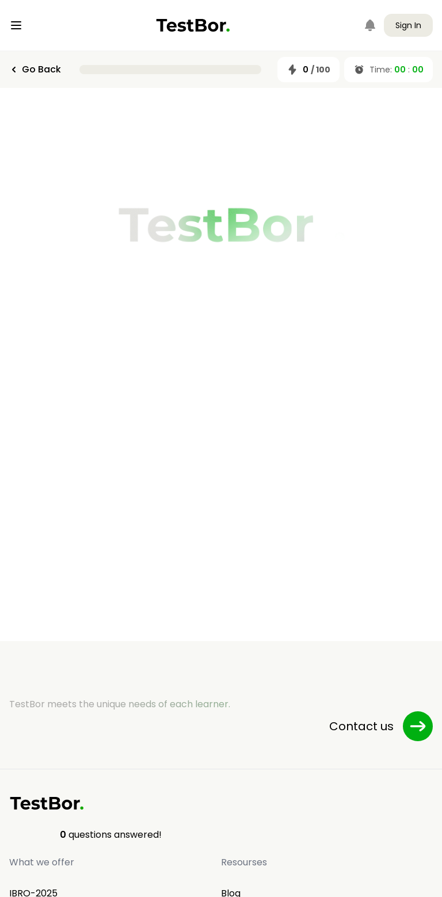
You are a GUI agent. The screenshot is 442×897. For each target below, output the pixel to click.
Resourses (244, 862)
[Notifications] (370, 25)
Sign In (408, 25)
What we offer (41, 862)
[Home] (193, 25)
